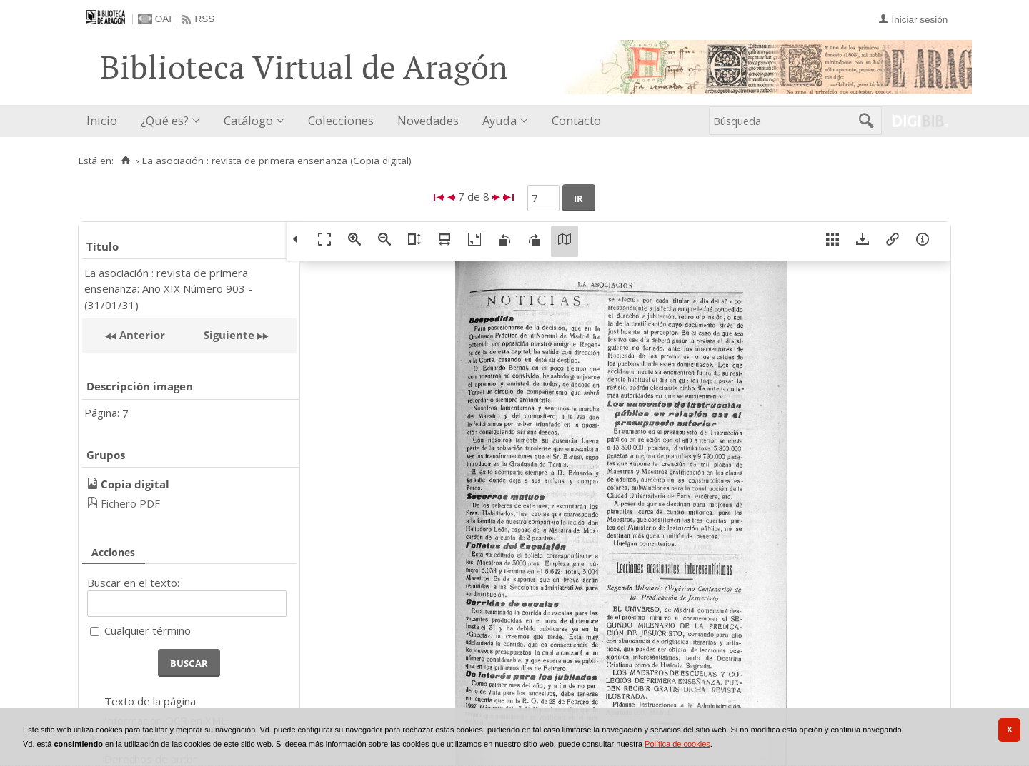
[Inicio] (125, 161)
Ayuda (499, 120)
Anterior (140, 335)
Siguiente (229, 335)
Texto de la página (150, 701)
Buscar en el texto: (133, 582)
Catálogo (248, 120)
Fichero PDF (130, 503)
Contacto (576, 120)
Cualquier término (147, 630)
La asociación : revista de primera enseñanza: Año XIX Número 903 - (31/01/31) (168, 289)
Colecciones (341, 120)
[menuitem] (105, 121)
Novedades (428, 120)
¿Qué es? (165, 120)
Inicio (101, 120)
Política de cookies (677, 744)
